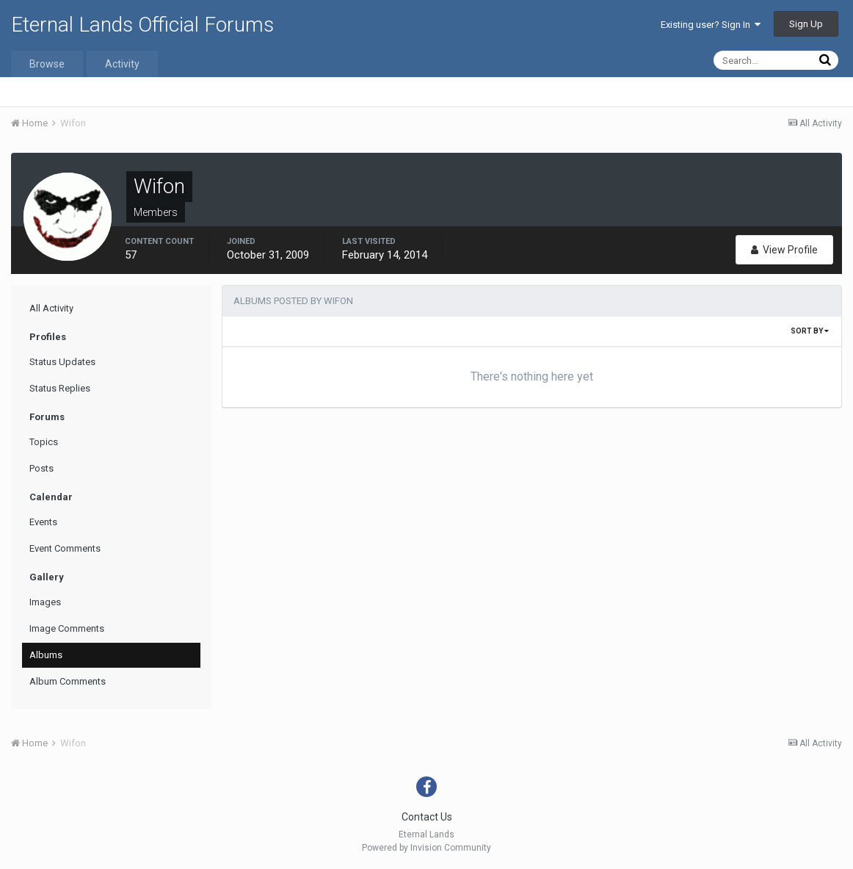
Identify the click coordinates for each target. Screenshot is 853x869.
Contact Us (427, 817)
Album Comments (67, 681)
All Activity (51, 308)
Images (45, 601)
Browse (47, 64)
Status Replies (59, 388)
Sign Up (806, 23)
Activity (122, 64)
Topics (43, 441)
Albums (45, 654)
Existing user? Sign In (711, 24)
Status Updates (62, 361)
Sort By (810, 331)
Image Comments (66, 628)
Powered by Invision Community (426, 848)
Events (43, 521)
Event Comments (65, 548)
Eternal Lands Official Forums (142, 24)
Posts (41, 468)
